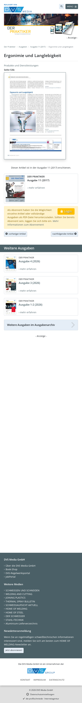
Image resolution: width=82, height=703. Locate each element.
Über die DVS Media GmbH (20, 565)
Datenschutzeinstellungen (42, 694)
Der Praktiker (10, 46)
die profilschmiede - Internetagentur (42, 698)
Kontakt (25, 679)
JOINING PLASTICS (15, 597)
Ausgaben (23, 46)
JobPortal (11, 576)
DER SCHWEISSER (15, 616)
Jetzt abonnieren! (13, 650)
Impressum (39, 679)
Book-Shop (11, 569)
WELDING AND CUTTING (19, 594)
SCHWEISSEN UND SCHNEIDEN (23, 590)
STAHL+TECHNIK (15, 619)
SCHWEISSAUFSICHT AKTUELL (22, 605)
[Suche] (61, 6)
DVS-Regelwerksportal (18, 573)
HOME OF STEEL (14, 612)
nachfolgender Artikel (64, 233)
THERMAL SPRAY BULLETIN (20, 601)
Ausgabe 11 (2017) (37, 46)
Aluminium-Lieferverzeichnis (22, 623)
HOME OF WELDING (16, 608)
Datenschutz (56, 679)
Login (66, 211)
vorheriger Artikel (15, 233)
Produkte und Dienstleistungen (21, 65)
